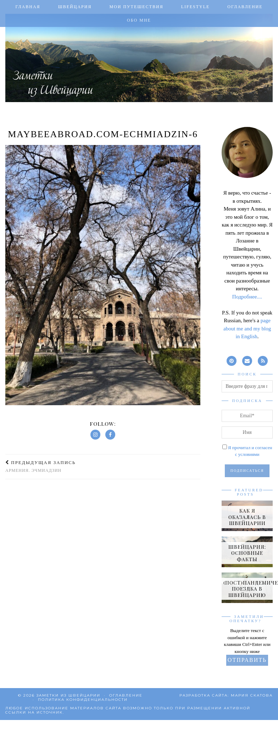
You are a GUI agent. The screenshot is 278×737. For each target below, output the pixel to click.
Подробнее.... (247, 297)
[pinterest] (232, 360)
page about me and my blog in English (247, 328)
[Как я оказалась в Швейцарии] (247, 516)
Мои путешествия (136, 6)
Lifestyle (195, 6)
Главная (27, 6)
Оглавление (244, 6)
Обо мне (139, 20)
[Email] (247, 360)
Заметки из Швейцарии (68, 695)
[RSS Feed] (263, 360)
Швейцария (75, 6)
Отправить (247, 660)
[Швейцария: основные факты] (247, 551)
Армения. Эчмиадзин (40, 466)
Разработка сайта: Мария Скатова (226, 695)
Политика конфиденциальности (83, 699)
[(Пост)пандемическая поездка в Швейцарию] (247, 588)
